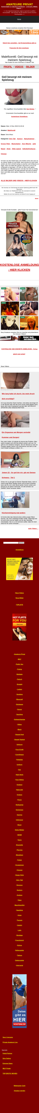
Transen (19, 920)
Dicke (9, 149)
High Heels (19, 774)
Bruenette (19, 845)
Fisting (19, 669)
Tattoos (19, 955)
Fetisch (19, 679)
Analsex (19, 895)
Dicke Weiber (19, 830)
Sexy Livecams (8, 1037)
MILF (19, 659)
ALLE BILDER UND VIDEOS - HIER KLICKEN (19, 180)
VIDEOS (19, 66)
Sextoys (20, 139)
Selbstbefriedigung (28, 149)
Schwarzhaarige (19, 719)
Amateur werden (19, 1090)
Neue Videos (19, 593)
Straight (19, 684)
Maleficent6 (11, 130)
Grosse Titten (5, 144)
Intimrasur (19, 820)
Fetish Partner (7, 1053)
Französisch (19, 940)
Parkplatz (19, 759)
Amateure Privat (19, 654)
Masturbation (16, 144)
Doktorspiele (19, 960)
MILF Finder (7, 1068)
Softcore (19, 744)
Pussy (19, 800)
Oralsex (19, 795)
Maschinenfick (19, 905)
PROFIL (8, 66)
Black (20, 729)
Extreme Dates (8, 1063)
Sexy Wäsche (26, 144)
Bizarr (20, 825)
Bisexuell (19, 699)
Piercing (19, 850)
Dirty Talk (12, 139)
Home (19, 19)
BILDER (30, 66)
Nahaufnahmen (29, 139)
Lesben (19, 689)
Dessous (20, 885)
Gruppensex (19, 865)
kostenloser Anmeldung (19, 116)
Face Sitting (20, 779)
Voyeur (19, 709)
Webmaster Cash (19, 1085)
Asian (20, 915)
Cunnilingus (19, 754)
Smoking (20, 694)
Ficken (19, 860)
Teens (20, 840)
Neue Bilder (20, 598)
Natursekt (19, 790)
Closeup (3, 154)
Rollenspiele (19, 950)
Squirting (19, 714)
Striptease (19, 704)
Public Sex (19, 664)
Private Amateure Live (10, 1042)
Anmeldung (20, 549)
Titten (19, 900)
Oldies (19, 724)
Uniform (19, 764)
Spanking (19, 910)
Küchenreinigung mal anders (13, 513)
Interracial (19, 965)
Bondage (20, 935)
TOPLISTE (19, 605)
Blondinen (19, 855)
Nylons (19, 945)
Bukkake (20, 674)
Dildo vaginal (16, 149)
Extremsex (19, 810)
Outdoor (19, 784)
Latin (19, 930)
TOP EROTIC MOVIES (10, 1073)
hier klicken (30, 109)
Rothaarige (19, 805)
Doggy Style (19, 875)
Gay (19, 769)
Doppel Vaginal (20, 739)
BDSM (19, 835)
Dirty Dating (7, 1058)
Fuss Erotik (19, 749)
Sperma (19, 815)
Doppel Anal (19, 734)
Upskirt (19, 925)
